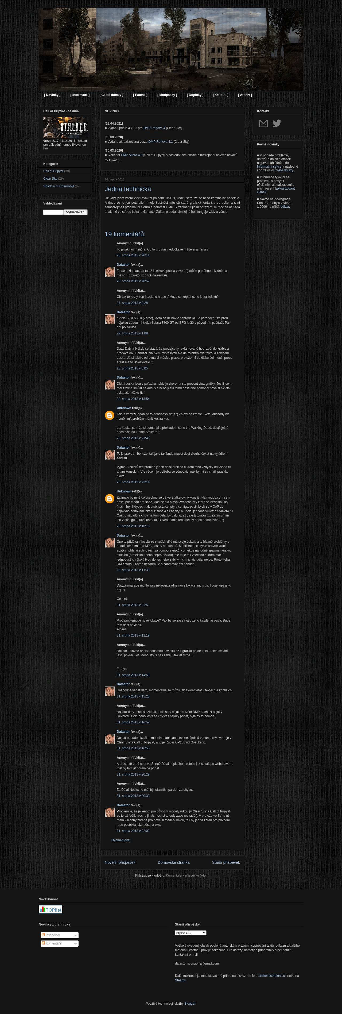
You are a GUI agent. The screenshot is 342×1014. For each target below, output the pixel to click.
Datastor (123, 265)
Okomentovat (120, 840)
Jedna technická (128, 188)
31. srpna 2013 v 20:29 (133, 774)
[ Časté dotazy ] (111, 95)
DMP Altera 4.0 (131, 155)
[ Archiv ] (245, 95)
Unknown (124, 408)
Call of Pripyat (53, 171)
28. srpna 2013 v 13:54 (133, 399)
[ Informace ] (80, 95)
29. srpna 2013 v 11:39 (133, 570)
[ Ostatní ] (220, 95)
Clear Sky (50, 178)
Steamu (180, 980)
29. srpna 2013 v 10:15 (133, 526)
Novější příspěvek (120, 862)
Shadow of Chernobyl (58, 186)
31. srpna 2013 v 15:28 (133, 696)
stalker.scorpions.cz (272, 976)
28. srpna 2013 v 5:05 (132, 368)
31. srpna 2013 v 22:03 (133, 831)
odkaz (285, 207)
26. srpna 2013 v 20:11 (133, 255)
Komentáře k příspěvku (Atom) (187, 875)
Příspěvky (51, 935)
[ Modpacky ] (167, 95)
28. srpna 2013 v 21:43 (133, 438)
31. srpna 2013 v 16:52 (133, 722)
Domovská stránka (174, 862)
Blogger (189, 1003)
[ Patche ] (140, 95)
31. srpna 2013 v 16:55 (133, 748)
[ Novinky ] (52, 95)
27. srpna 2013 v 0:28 (132, 303)
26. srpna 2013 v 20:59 (133, 281)
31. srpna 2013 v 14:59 (133, 675)
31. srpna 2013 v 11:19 (133, 635)
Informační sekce (269, 166)
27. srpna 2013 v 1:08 (132, 333)
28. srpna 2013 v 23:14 (133, 482)
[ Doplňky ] (195, 95)
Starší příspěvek (226, 862)
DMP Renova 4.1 (161, 142)
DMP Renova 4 (154, 128)
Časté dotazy (284, 170)
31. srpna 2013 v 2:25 (132, 605)
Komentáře (51, 943)
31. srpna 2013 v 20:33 (133, 796)
